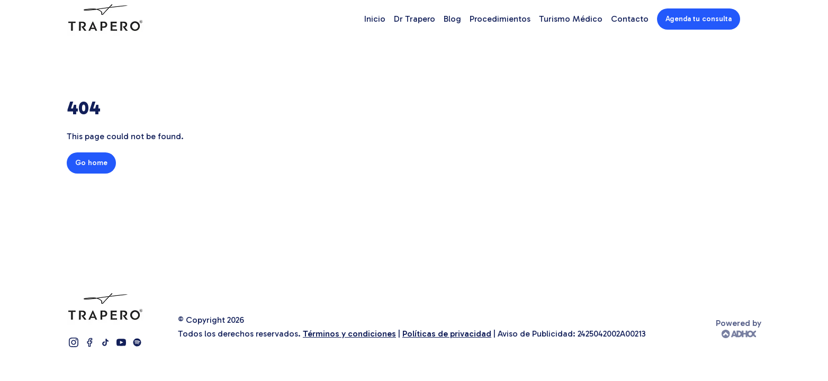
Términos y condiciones (349, 334)
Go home (91, 162)
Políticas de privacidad (446, 334)
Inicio (374, 19)
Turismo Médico (570, 19)
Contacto (630, 19)
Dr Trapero (414, 19)
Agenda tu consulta (698, 18)
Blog (452, 19)
